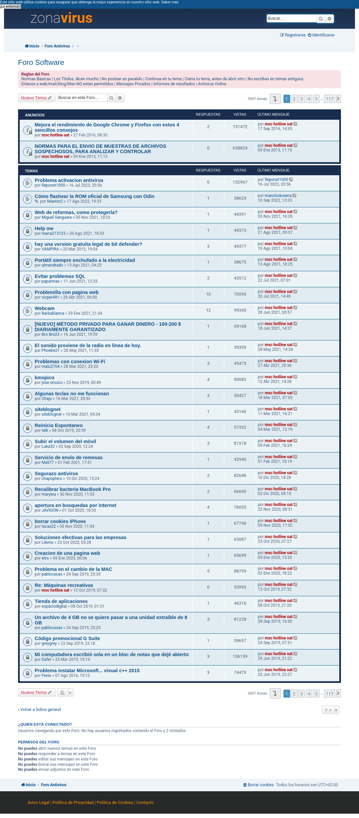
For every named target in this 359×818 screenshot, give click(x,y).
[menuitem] (321, 35)
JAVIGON (50, 510)
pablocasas (52, 574)
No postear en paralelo (122, 79)
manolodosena (278, 195)
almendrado (52, 265)
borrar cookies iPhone (60, 521)
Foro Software (41, 62)
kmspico (44, 377)
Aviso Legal (38, 802)
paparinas (50, 281)
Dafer (46, 659)
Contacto (145, 802)
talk (45, 430)
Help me (44, 228)
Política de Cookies (115, 802)
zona (61, 18)
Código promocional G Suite (67, 638)
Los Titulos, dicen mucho (76, 79)
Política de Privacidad (73, 802)
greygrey (49, 643)
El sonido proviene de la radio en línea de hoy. (88, 345)
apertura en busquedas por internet (75, 505)
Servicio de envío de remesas (69, 457)
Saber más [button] (169, 2)
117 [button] (329, 99)
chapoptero (52, 478)
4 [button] (309, 99)
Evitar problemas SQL (60, 276)
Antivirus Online (212, 84)
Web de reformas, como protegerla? (76, 212)
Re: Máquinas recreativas (64, 585)
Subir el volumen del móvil (65, 441)
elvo (45, 558)
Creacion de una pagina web (67, 553)
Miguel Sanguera (57, 217)
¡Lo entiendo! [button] (10, 6)
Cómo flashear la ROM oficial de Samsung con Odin (94, 196)
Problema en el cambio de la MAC (73, 569)
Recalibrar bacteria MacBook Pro (73, 489)
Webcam (44, 308)
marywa (49, 494)
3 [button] (301, 99)
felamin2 (55, 201)
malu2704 (51, 366)
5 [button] (316, 99)
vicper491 (50, 297)
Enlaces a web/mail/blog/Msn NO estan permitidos (67, 84)
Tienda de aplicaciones (61, 601)
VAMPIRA (50, 249)
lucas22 (49, 526)
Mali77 (48, 462)
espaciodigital (54, 606)
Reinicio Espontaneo (59, 425)
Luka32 (48, 446)
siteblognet (48, 409)
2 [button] (294, 99)
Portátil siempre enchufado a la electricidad (85, 260)
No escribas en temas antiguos (276, 79)
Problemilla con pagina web (67, 292)
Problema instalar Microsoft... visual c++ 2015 (87, 670)
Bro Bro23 (50, 334)
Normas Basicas (36, 79)
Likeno (47, 542)
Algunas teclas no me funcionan (72, 393)
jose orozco (52, 382)
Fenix (46, 675)
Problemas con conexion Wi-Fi (70, 361)
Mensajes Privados (133, 84)
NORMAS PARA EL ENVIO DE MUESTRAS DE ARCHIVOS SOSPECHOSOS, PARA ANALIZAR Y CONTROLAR (100, 148)
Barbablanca (53, 313)
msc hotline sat (56, 135)
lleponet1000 (53, 185)
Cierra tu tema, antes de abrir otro (215, 79)
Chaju (47, 398)
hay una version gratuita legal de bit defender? (88, 244)
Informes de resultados (174, 84)
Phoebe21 (51, 350)
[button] (275, 99)
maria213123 (54, 233)
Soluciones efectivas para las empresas (80, 537)
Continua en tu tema (163, 79)
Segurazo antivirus (56, 473)
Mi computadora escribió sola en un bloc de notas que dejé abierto (112, 654)
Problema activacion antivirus (69, 180)
